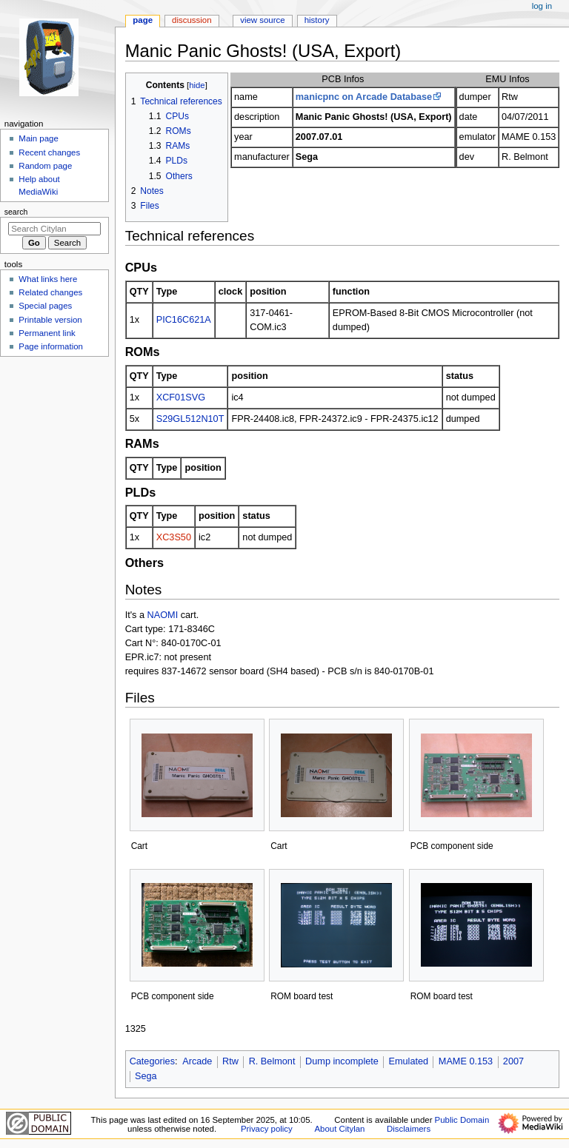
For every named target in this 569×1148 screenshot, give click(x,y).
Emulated (409, 1061)
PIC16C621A (183, 320)
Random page (45, 165)
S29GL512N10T (190, 419)
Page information (51, 346)
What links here (48, 279)
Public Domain (462, 1119)
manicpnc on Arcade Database (364, 97)
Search (16, 211)
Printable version (50, 319)
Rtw (230, 1061)
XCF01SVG (180, 397)
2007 (513, 1061)
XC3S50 (173, 537)
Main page (39, 138)
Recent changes (49, 152)
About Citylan (339, 1128)
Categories (152, 1061)
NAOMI (163, 615)
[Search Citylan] (54, 228)
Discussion (191, 20)
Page (143, 20)
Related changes (50, 292)
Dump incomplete (342, 1061)
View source (262, 20)
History (317, 20)
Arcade (197, 1061)
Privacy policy (267, 1128)
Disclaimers (408, 1128)
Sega (146, 1076)
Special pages (45, 305)
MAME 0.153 (466, 1061)
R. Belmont (272, 1061)
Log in (542, 5)
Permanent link (47, 333)
